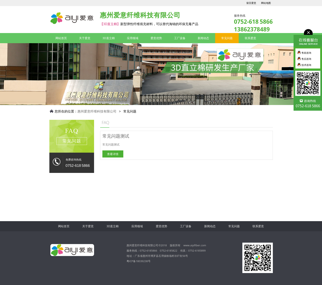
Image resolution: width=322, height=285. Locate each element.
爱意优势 (156, 38)
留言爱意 (251, 3)
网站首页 (61, 38)
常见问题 (227, 38)
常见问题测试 (121, 136)
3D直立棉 (57, 18)
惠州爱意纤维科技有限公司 (96, 111)
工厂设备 (179, 38)
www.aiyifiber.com (194, 245)
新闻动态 (203, 38)
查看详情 (118, 154)
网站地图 (266, 3)
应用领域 (132, 38)
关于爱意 (84, 38)
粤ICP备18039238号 (139, 261)
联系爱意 (250, 38)
